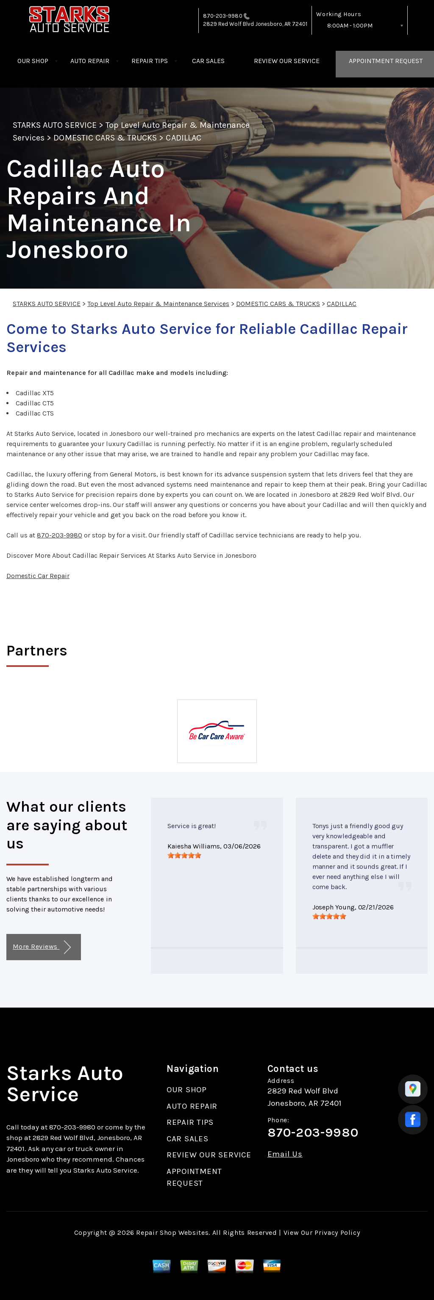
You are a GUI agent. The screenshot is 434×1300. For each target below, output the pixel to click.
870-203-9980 (222, 16)
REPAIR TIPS (149, 61)
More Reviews (42, 947)
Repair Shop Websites (172, 1232)
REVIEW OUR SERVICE (287, 61)
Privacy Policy (337, 1232)
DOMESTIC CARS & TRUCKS (105, 138)
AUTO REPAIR (89, 61)
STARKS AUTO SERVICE (55, 125)
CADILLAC (183, 138)
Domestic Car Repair (38, 576)
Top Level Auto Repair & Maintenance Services (158, 304)
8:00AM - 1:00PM (350, 25)
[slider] (184, 855)
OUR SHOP (32, 61)
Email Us (285, 1154)
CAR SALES (208, 61)
